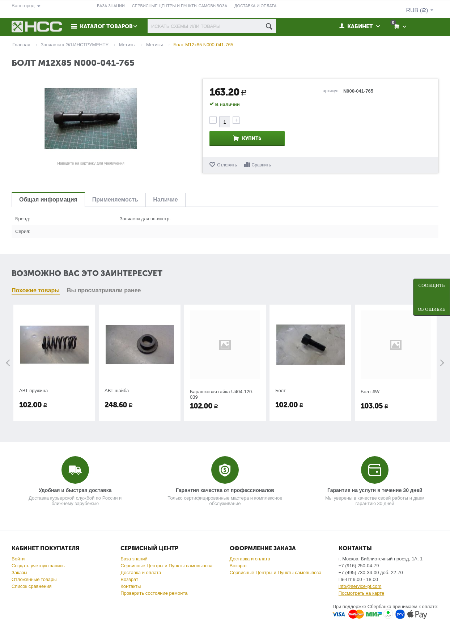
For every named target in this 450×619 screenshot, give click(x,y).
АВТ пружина (33, 390)
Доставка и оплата (140, 572)
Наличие (165, 199)
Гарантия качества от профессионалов (225, 490)
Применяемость (115, 199)
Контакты (130, 586)
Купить (251, 138)
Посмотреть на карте (361, 593)
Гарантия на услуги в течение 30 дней (375, 490)
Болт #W (370, 391)
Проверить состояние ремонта (153, 593)
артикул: (331, 90)
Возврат (129, 579)
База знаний (134, 558)
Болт (280, 390)
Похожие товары (36, 290)
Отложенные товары (34, 579)
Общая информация (48, 199)
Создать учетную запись (38, 565)
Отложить (227, 165)
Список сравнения (32, 586)
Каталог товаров (106, 26)
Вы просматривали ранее (104, 290)
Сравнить (261, 165)
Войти (18, 558)
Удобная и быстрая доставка (75, 490)
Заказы (19, 572)
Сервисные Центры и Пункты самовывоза (166, 565)
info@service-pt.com (360, 586)
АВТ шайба (117, 390)
